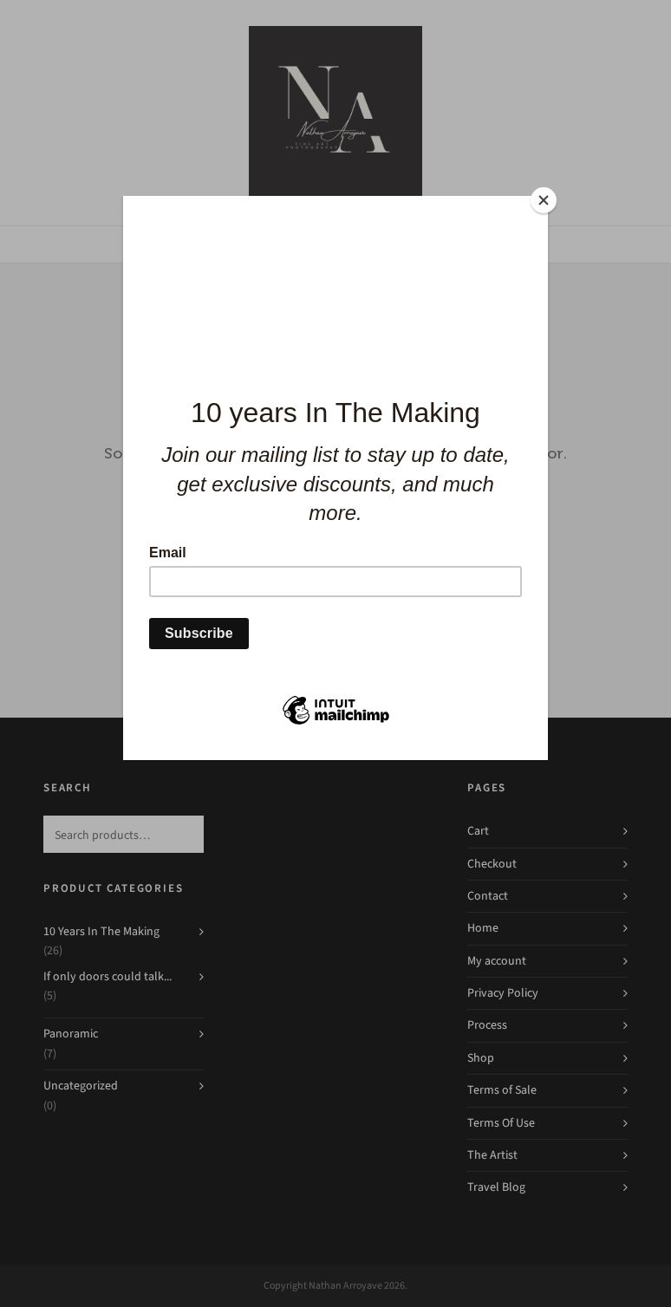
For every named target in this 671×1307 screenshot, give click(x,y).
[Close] (544, 200)
